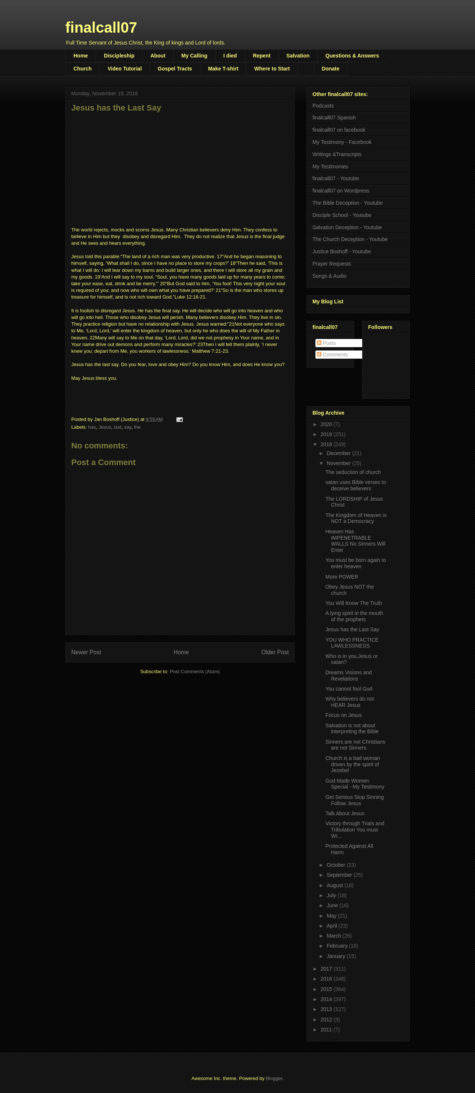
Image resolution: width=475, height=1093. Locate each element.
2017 (327, 969)
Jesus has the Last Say (352, 629)
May (332, 916)
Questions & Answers (352, 56)
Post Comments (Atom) (195, 671)
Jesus (105, 427)
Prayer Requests (331, 264)
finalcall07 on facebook (338, 130)
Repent (261, 56)
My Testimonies (330, 166)
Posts (326, 343)
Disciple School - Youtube (341, 215)
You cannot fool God (348, 689)
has (92, 427)
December (339, 453)
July (332, 895)
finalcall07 (101, 27)
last (117, 427)
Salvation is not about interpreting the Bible (352, 728)
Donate (330, 69)
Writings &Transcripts (336, 154)
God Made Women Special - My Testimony (354, 784)
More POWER (341, 577)
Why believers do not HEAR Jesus (349, 702)
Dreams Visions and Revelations (348, 675)
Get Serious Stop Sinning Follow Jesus (354, 800)
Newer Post (86, 652)
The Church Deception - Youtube (350, 239)
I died (230, 56)
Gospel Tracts (175, 69)
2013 (327, 1009)
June (333, 905)
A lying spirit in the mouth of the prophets (354, 616)
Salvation (297, 56)
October (337, 865)
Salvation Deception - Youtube (347, 227)
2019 (327, 434)
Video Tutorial (125, 69)
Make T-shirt (223, 69)
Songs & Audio (329, 276)
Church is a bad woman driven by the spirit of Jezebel (352, 764)
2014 (327, 999)
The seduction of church (353, 472)
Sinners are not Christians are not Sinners (355, 745)
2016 (327, 979)
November (339, 463)
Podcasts (323, 106)
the (137, 427)
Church (82, 69)
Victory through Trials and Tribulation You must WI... (354, 829)
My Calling (194, 56)
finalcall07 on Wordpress (340, 191)
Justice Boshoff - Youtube (341, 251)
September (340, 875)
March (335, 936)
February (338, 946)
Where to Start (272, 69)
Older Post (275, 652)
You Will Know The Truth (353, 603)
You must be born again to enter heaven (355, 563)
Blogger (274, 1078)
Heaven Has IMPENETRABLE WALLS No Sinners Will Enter (355, 541)
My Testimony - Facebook (341, 142)
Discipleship (119, 56)
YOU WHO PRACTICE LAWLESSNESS (352, 643)
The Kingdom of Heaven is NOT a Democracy (356, 518)
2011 (327, 1030)
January (337, 956)
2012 (327, 1020)
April (332, 926)
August (335, 885)
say (127, 427)
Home (80, 56)
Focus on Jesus (343, 715)
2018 (327, 444)
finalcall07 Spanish (334, 118)
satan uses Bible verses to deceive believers (355, 485)
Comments (332, 355)
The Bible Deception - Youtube (347, 203)
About (157, 56)
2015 (327, 989)
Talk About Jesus (344, 813)
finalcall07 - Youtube (335, 178)
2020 (327, 424)
